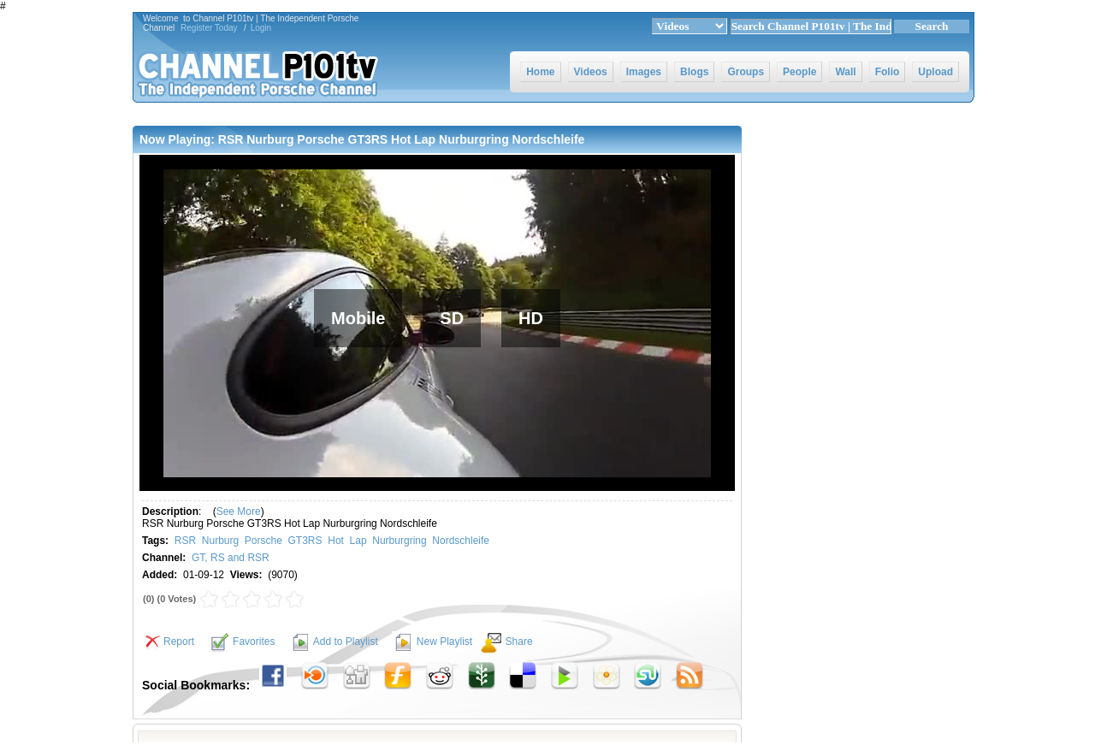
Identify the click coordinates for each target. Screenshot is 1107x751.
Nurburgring (399, 541)
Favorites (254, 642)
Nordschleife (460, 541)
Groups (745, 72)
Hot (336, 541)
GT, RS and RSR (230, 558)
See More (238, 511)
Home (540, 72)
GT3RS (305, 541)
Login (261, 28)
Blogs (694, 72)
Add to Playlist (345, 642)
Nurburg (220, 541)
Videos (590, 72)
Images (643, 72)
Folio (887, 72)
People (799, 72)
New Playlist (444, 642)
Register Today (209, 28)
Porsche (263, 541)
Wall (845, 72)
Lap (358, 541)
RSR (185, 541)
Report (168, 642)
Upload (935, 72)
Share (519, 642)
